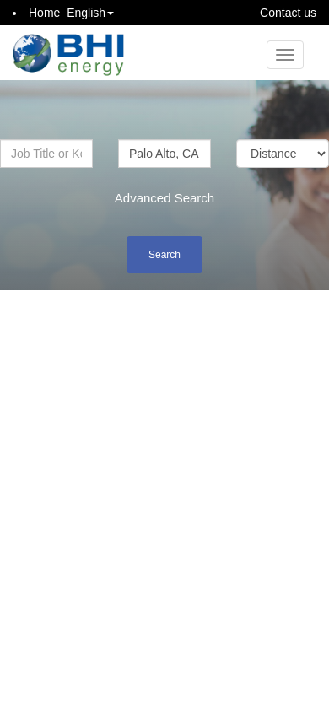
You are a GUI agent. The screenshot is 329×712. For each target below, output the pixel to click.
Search (164, 255)
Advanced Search (164, 198)
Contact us (288, 12)
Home (44, 12)
